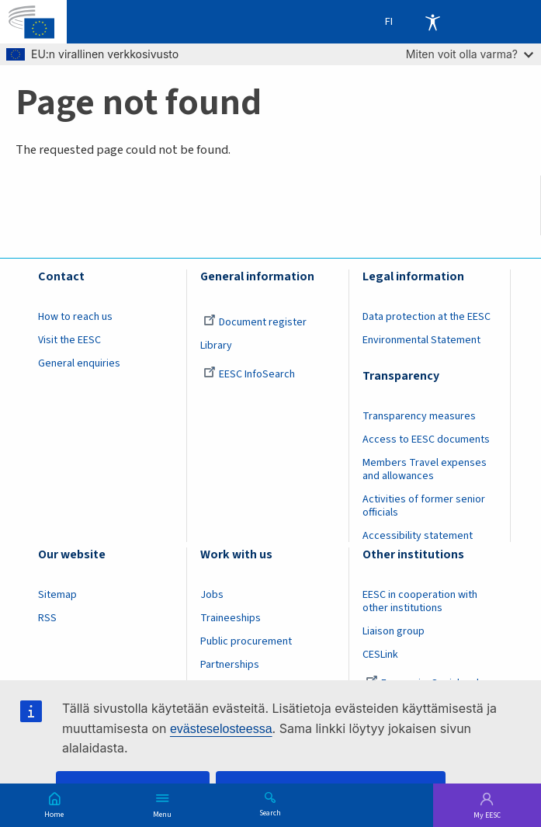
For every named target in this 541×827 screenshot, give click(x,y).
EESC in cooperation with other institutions (419, 601)
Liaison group (393, 631)
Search (270, 812)
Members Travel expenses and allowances (424, 469)
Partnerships (229, 664)
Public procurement (246, 641)
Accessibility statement (417, 536)
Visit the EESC (69, 340)
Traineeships (230, 618)
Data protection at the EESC (426, 317)
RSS (47, 618)
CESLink (380, 654)
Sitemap (57, 595)
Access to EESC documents (426, 439)
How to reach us (75, 317)
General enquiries (79, 363)
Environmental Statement (421, 340)
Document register (255, 322)
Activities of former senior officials (423, 506)
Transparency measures (419, 416)
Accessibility (432, 21)
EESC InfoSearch (249, 374)
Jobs (212, 595)
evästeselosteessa (221, 728)
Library (216, 345)
